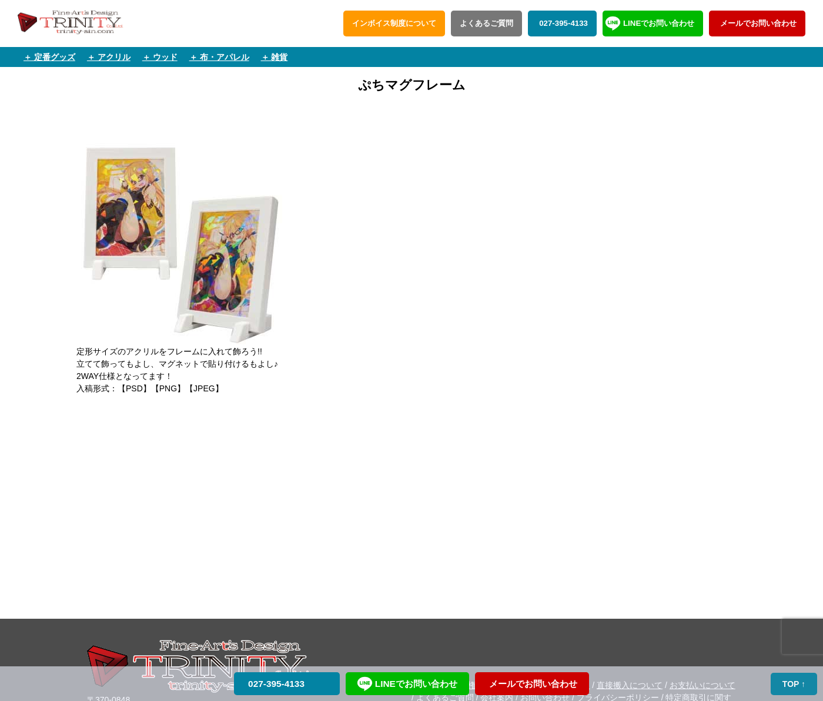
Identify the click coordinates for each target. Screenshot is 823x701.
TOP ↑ (793, 684)
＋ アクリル (109, 57)
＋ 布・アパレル (219, 57)
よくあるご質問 (486, 23)
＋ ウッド (160, 57)
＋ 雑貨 (274, 57)
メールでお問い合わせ (757, 23)
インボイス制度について (394, 23)
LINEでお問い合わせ (658, 23)
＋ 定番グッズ (49, 57)
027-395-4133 (562, 23)
